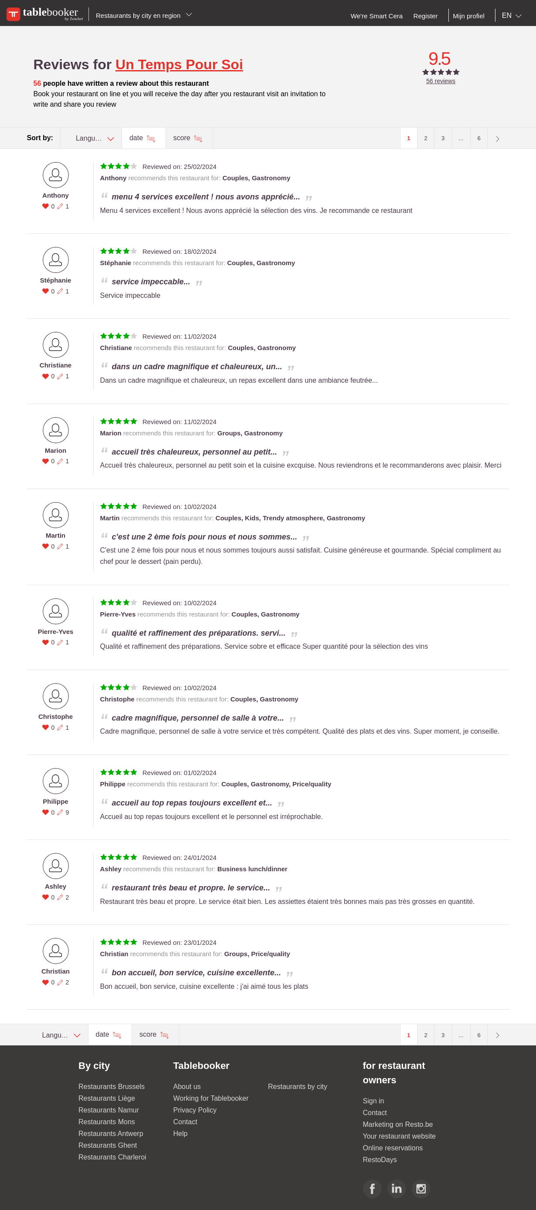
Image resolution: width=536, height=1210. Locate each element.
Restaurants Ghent (107, 1145)
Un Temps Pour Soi (179, 64)
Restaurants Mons (106, 1122)
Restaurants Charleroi (112, 1157)
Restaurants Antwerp (110, 1133)
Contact (185, 1122)
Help (180, 1133)
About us (187, 1086)
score (183, 138)
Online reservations (393, 1148)
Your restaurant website (399, 1136)
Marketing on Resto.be (398, 1124)
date (137, 138)
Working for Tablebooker (211, 1098)
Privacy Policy (195, 1110)
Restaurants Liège (106, 1098)
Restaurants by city (297, 1086)
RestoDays (380, 1159)
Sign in (373, 1101)
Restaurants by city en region (144, 15)
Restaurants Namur (108, 1110)
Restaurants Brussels (111, 1086)
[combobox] (513, 16)
